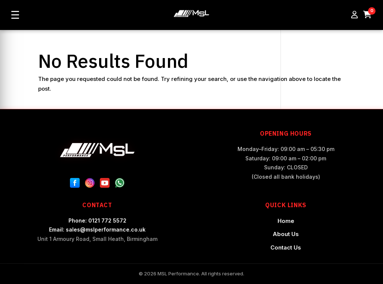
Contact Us (285, 247)
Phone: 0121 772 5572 (97, 220)
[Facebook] (75, 184)
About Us (286, 234)
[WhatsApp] (120, 184)
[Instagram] (90, 184)
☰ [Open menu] (15, 15)
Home (286, 220)
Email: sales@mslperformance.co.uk (97, 229)
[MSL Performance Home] (97, 150)
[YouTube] (105, 184)
